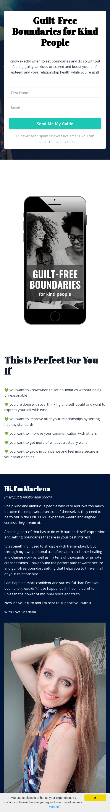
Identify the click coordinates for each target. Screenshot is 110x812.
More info (55, 807)
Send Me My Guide (55, 123)
